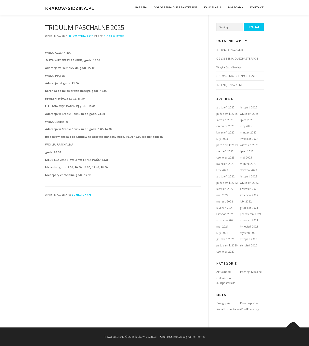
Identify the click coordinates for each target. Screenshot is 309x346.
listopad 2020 (248, 239)
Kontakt (257, 7)
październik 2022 (227, 183)
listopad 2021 (225, 214)
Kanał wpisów (249, 303)
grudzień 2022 (225, 176)
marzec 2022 (224, 201)
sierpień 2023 (225, 151)
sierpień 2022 (225, 189)
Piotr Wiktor (114, 36)
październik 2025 (227, 114)
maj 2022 (222, 195)
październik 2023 (227, 145)
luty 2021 (222, 233)
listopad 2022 (248, 176)
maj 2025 (246, 126)
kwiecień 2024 (249, 139)
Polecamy (236, 7)
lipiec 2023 (246, 151)
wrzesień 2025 (249, 114)
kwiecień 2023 (225, 164)
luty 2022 (246, 201)
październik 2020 (227, 245)
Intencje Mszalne (251, 272)
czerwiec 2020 (225, 251)
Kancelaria (213, 7)
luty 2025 (222, 139)
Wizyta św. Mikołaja (229, 67)
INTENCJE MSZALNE (229, 49)
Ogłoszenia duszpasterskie (175, 7)
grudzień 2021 (249, 208)
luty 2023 (222, 170)
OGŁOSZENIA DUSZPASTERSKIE (237, 58)
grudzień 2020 (225, 239)
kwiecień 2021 (249, 226)
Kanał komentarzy (228, 309)
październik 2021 (250, 214)
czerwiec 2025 (225, 126)
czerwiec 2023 (225, 157)
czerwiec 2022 (249, 189)
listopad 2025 (248, 107)
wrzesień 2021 (225, 220)
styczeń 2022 (224, 208)
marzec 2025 (248, 132)
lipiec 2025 (246, 120)
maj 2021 (222, 226)
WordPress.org (249, 309)
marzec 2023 (248, 164)
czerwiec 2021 (249, 220)
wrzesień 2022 (249, 183)
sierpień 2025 (225, 120)
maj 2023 (246, 157)
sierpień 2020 (248, 245)
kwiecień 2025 (225, 132)
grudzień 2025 (225, 107)
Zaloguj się (223, 303)
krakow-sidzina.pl (69, 8)
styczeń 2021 (248, 233)
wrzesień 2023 (249, 145)
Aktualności (81, 195)
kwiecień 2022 (249, 195)
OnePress (166, 337)
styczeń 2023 (248, 170)
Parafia (141, 7)
